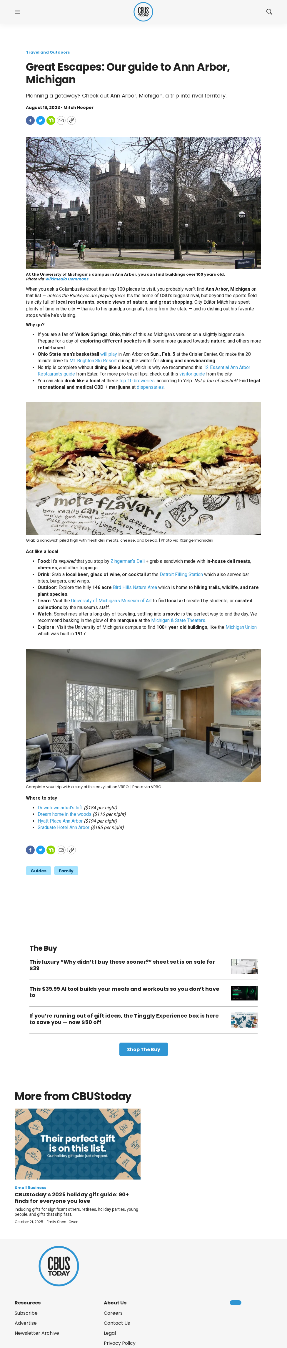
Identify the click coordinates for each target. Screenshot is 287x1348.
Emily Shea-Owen (63, 1221)
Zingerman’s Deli (128, 561)
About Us (115, 1303)
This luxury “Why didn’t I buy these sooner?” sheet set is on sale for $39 (122, 965)
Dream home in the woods (64, 814)
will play (108, 354)
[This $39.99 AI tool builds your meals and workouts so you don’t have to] (244, 993)
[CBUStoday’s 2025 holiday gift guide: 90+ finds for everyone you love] (78, 1144)
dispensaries (150, 387)
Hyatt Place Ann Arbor (60, 821)
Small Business (30, 1187)
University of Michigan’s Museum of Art (111, 600)
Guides (38, 871)
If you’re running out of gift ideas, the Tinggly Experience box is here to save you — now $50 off (124, 1019)
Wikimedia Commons (66, 279)
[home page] (143, 12)
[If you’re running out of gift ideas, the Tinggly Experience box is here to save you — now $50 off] (244, 1020)
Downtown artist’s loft (60, 808)
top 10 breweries (137, 380)
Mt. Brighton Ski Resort (93, 360)
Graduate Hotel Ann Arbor (63, 827)
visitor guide (192, 374)
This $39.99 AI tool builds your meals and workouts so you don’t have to (124, 992)
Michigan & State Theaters (178, 620)
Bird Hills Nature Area (135, 587)
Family (66, 871)
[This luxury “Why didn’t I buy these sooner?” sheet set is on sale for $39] (244, 966)
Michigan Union (241, 627)
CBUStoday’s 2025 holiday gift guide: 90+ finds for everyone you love (72, 1198)
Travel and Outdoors (48, 52)
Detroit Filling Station (181, 574)
